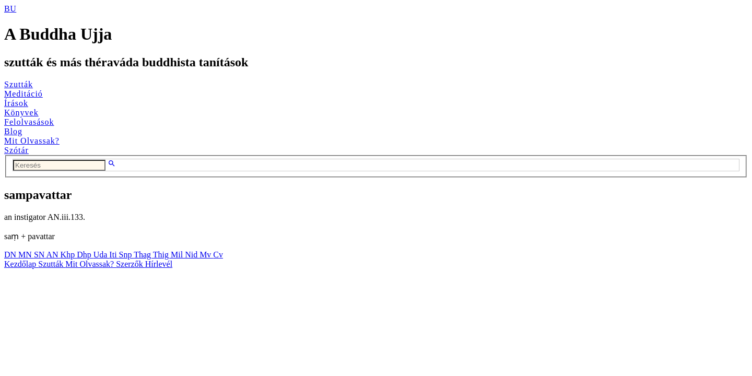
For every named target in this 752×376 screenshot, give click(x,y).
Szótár (16, 150)
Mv (206, 254)
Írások (16, 103)
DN (11, 254)
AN (53, 254)
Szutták (18, 84)
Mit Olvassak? (32, 140)
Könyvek (21, 112)
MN (26, 254)
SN (40, 254)
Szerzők (130, 264)
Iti (114, 254)
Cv (218, 254)
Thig (162, 254)
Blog (13, 131)
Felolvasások (29, 122)
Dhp (85, 254)
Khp (69, 254)
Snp (126, 254)
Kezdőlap (21, 264)
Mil (178, 254)
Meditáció (23, 93)
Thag (143, 254)
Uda (101, 254)
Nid (192, 254)
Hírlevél (158, 264)
